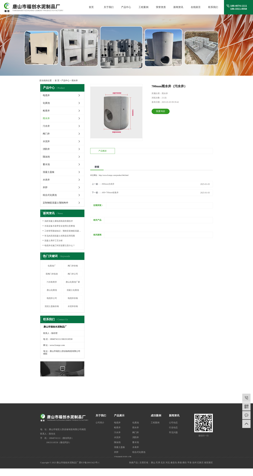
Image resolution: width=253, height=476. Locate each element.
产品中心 (126, 7)
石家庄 (200, 462)
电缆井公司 (52, 298)
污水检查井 (52, 282)
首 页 (57, 80)
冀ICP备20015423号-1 (89, 462)
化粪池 (46, 103)
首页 (91, 7)
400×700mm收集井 (110, 192)
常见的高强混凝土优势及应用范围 (59, 236)
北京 (163, 462)
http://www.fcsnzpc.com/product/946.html (114, 175)
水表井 (46, 179)
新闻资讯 (178, 7)
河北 (168, 462)
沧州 (194, 462)
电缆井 (46, 95)
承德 (179, 462)
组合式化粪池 (50, 195)
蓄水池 (46, 164)
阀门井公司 (73, 274)
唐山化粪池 (52, 290)
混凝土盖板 (48, 172)
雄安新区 (208, 462)
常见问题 (173, 432)
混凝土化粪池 (73, 290)
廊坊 (184, 462)
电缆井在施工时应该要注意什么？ (59, 245)
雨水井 (75, 80)
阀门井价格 (73, 266)
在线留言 (196, 7)
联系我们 (213, 7)
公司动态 (173, 422)
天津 (158, 462)
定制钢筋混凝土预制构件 (55, 202)
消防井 (46, 149)
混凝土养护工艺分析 (53, 241)
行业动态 (173, 427)
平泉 (189, 462)
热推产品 (133, 462)
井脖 (45, 187)
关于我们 (109, 7)
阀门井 (46, 133)
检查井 (46, 110)
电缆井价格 (73, 298)
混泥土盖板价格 (52, 306)
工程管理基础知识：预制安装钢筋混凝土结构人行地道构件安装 (63, 231)
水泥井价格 (73, 306)
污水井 (46, 126)
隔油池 (46, 156)
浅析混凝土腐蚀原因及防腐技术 (58, 221)
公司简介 (100, 422)
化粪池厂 (52, 266)
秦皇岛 (173, 462)
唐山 (153, 462)
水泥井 (46, 141)
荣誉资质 (161, 7)
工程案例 (143, 7)
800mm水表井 (108, 184)
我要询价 (160, 111)
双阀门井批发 (52, 274)
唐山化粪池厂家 (73, 282)
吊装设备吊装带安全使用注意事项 (59, 226)
